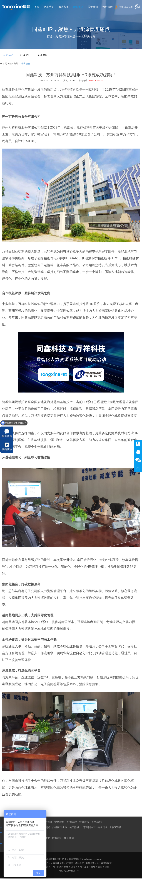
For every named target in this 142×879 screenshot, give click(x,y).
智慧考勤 (47, 822)
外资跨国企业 (59, 828)
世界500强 (115, 828)
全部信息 (43, 56)
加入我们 (69, 838)
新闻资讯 (78, 7)
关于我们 (93, 7)
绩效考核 (84, 822)
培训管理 (72, 822)
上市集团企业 (88, 828)
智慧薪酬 (59, 822)
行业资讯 (26, 56)
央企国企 (103, 828)
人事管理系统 (57, 863)
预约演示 (108, 7)
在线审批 (97, 822)
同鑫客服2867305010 (138, 452)
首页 (36, 7)
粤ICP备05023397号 (69, 871)
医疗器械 (74, 828)
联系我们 (57, 838)
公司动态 (9, 56)
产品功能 (49, 7)
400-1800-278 (138, 444)
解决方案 (64, 7)
